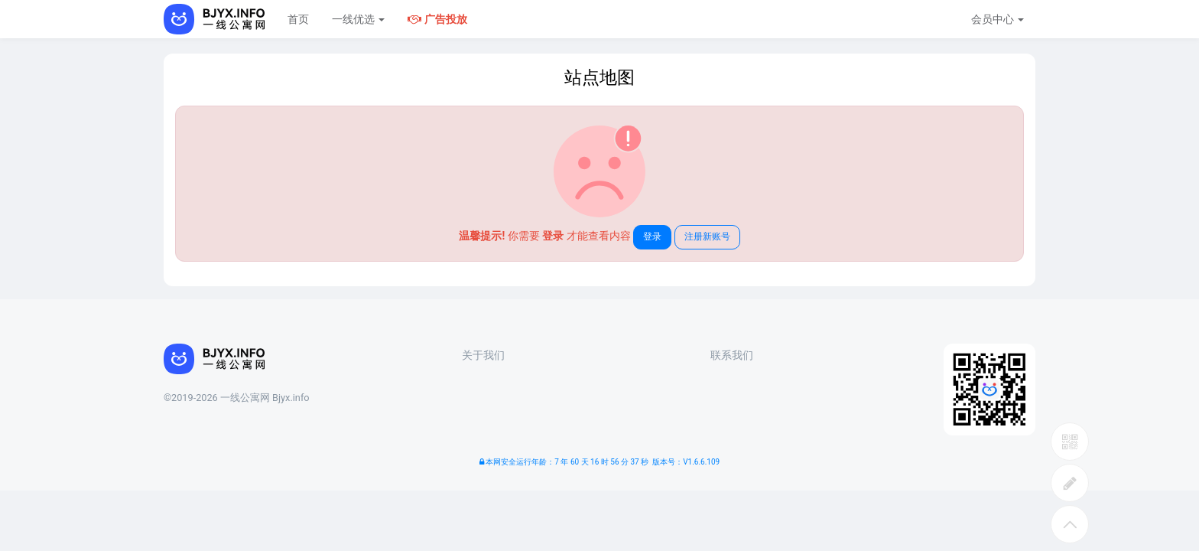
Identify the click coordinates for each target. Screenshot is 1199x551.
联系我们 (731, 355)
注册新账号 (707, 236)
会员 (997, 19)
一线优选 (358, 19)
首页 (298, 19)
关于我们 (483, 355)
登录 (652, 236)
